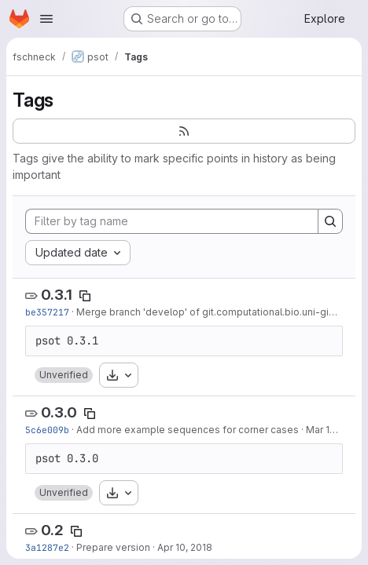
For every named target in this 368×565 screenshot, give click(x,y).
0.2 (52, 530)
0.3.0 (59, 412)
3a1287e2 (47, 547)
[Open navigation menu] (46, 18)
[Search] (330, 221)
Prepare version (113, 547)
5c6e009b (47, 430)
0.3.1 (56, 295)
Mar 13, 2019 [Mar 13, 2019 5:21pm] (334, 430)
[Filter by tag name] (171, 221)
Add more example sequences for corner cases (187, 430)
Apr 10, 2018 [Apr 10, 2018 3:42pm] (184, 547)
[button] (64, 375)
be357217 (47, 312)
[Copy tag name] (84, 295)
